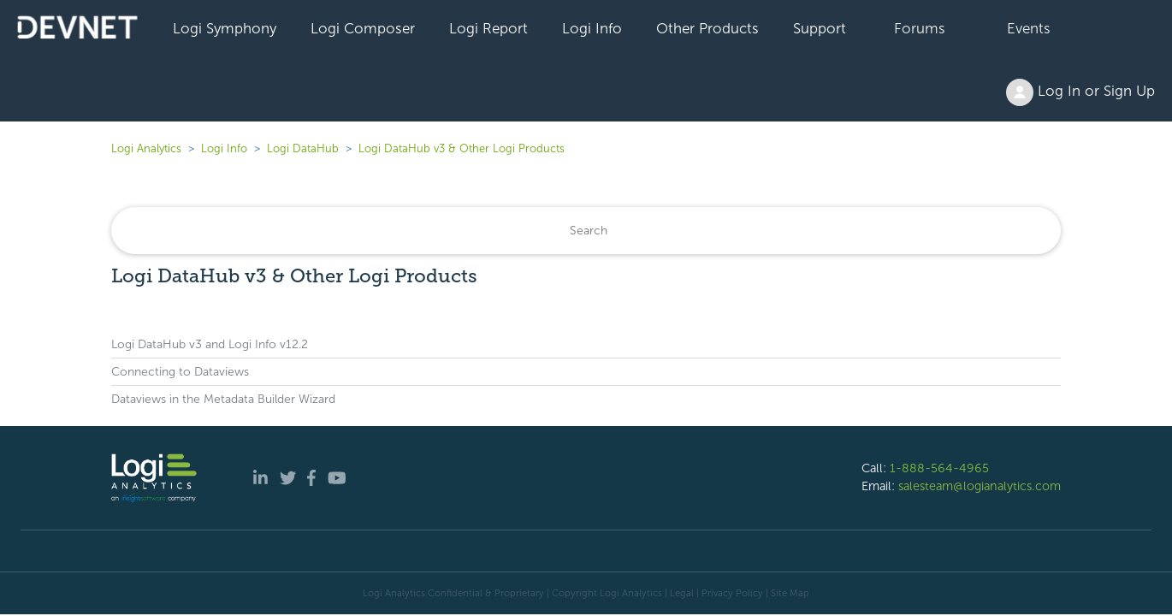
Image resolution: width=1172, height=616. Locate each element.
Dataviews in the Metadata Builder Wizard (223, 399)
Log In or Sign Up (1080, 92)
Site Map (790, 593)
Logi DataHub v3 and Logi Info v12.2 (209, 344)
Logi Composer (363, 28)
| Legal (679, 593)
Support (819, 28)
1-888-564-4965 (939, 468)
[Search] (586, 230)
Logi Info (592, 28)
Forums (919, 28)
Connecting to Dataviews (180, 371)
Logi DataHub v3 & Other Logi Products (461, 148)
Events (1029, 28)
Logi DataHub (303, 148)
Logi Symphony (224, 28)
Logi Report (488, 28)
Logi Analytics (146, 148)
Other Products (707, 28)
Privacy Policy (732, 593)
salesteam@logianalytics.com (979, 486)
